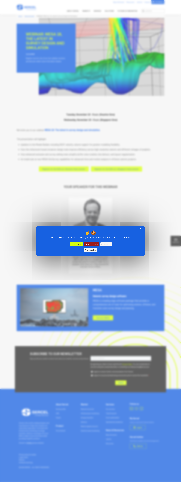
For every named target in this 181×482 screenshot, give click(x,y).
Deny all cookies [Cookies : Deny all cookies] (91, 244)
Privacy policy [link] (90, 250)
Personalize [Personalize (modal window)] (106, 244)
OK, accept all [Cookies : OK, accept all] (76, 244)
